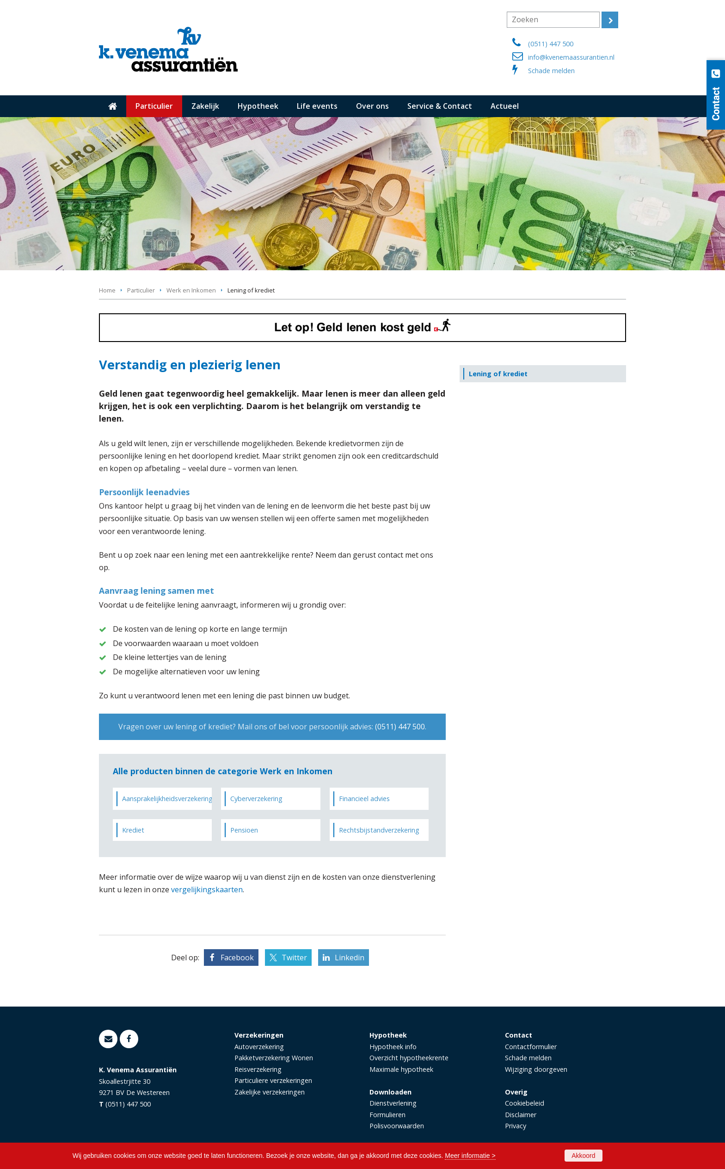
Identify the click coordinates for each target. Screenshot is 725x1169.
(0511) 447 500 (550, 43)
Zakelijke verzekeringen (269, 1092)
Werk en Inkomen (191, 290)
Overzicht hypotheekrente (409, 1057)
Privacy (515, 1125)
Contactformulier (531, 1046)
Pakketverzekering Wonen (273, 1057)
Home (107, 290)
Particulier (141, 290)
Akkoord (583, 1155)
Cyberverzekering (256, 798)
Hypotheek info (393, 1046)
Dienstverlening (393, 1103)
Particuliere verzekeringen (273, 1080)
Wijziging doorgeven (536, 1069)
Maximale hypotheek (401, 1069)
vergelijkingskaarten (207, 889)
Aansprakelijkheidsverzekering (167, 798)
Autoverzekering (259, 1046)
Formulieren (387, 1114)
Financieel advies (364, 798)
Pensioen (244, 830)
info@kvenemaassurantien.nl (571, 57)
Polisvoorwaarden (396, 1125)
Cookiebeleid (524, 1103)
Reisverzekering (258, 1069)
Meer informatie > (470, 1155)
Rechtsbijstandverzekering (379, 830)
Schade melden (551, 70)
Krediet (133, 830)
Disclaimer (520, 1114)
